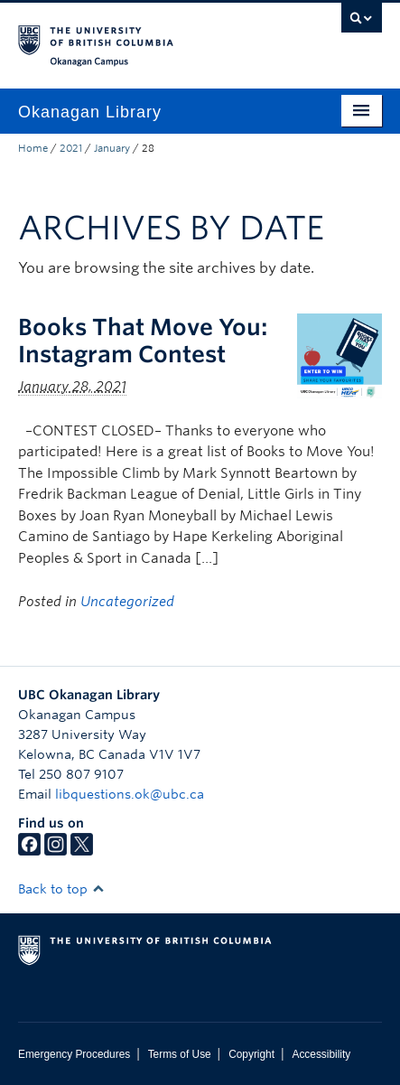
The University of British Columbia (145, 37)
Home (33, 148)
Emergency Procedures (74, 1054)
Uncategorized (127, 602)
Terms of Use (179, 1054)
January (112, 148)
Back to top (61, 889)
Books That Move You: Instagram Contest (142, 340)
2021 (71, 148)
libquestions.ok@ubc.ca (129, 794)
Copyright (251, 1054)
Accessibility (321, 1054)
